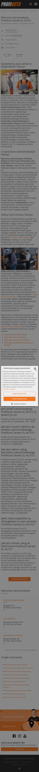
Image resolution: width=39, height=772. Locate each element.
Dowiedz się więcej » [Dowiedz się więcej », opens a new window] (9, 389)
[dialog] (19, 386)
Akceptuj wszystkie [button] (19, 399)
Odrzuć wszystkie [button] (19, 394)
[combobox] (35, 368)
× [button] (36, 370)
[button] (19, 404)
